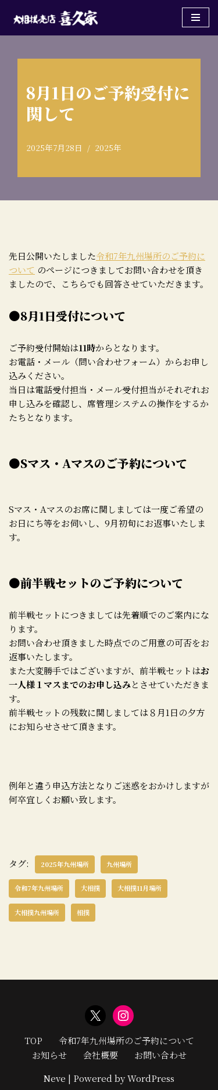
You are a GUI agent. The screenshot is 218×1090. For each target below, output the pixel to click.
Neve (55, 1078)
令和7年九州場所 (39, 888)
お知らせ (49, 1055)
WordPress (150, 1078)
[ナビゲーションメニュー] (195, 17)
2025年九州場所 (65, 864)
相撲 (83, 912)
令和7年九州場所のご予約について (126, 1040)
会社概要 (100, 1055)
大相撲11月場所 (139, 888)
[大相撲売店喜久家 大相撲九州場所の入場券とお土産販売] (55, 17)
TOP (33, 1040)
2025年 (108, 147)
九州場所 (119, 864)
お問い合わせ (160, 1055)
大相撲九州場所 (37, 912)
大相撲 (90, 888)
